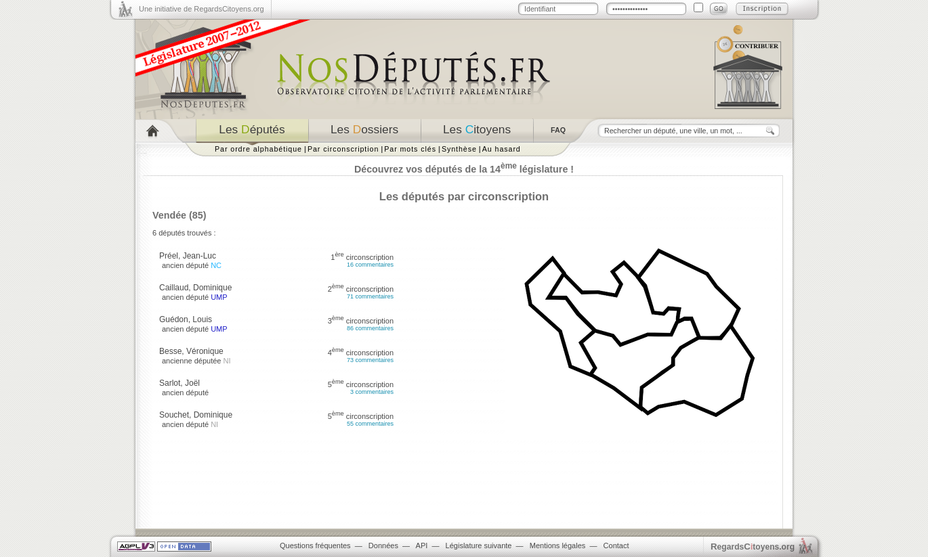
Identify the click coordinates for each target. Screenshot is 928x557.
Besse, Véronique (191, 351)
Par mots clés (410, 149)
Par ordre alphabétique (258, 149)
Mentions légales (558, 545)
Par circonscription (343, 149)
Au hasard (501, 149)
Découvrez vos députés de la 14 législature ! (464, 169)
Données (383, 545)
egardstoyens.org (753, 546)
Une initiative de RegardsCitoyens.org (201, 9)
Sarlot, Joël (179, 383)
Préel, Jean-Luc (187, 256)
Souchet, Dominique (195, 415)
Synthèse (459, 149)
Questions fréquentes (315, 545)
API (422, 545)
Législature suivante (479, 545)
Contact (616, 545)
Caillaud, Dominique (195, 287)
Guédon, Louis (185, 319)
